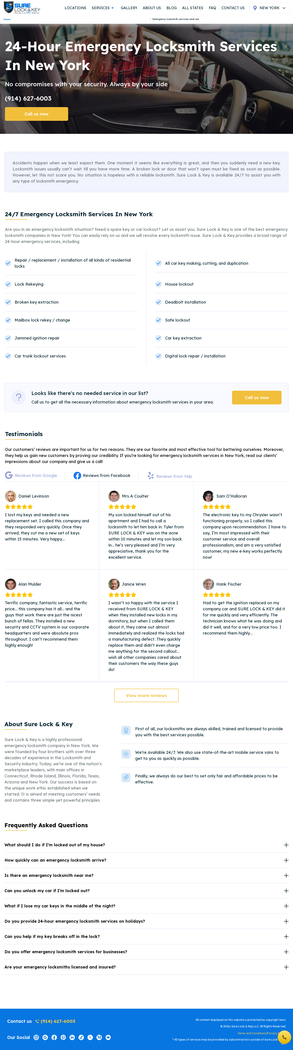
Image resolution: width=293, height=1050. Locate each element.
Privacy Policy (276, 1033)
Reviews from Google (36, 475)
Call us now (37, 114)
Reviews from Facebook (106, 475)
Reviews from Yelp (174, 476)
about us (152, 8)
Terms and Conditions (251, 1033)
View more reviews (146, 695)
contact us (233, 8)
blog (171, 8)
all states (192, 8)
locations (75, 8)
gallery (129, 8)
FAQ (212, 8)
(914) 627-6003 (28, 98)
